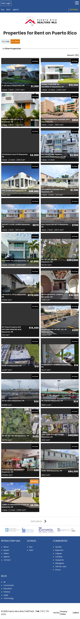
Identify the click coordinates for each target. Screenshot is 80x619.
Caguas (58, 553)
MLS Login (6, 3)
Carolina (58, 556)
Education (8, 588)
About (6, 547)
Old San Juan (60, 566)
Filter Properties (13, 48)
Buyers (6, 550)
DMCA (76, 613)
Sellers (6, 553)
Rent (8, 9)
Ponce (58, 570)
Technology (9, 598)
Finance (7, 592)
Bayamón (59, 550)
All (4, 582)
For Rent (15, 41)
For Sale (5, 41)
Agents (16, 9)
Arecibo (58, 547)
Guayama (59, 560)
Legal (6, 595)
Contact (7, 560)
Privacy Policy (63, 612)
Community (9, 585)
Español (74, 9)
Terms (56, 613)
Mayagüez (59, 563)
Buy (2, 9)
